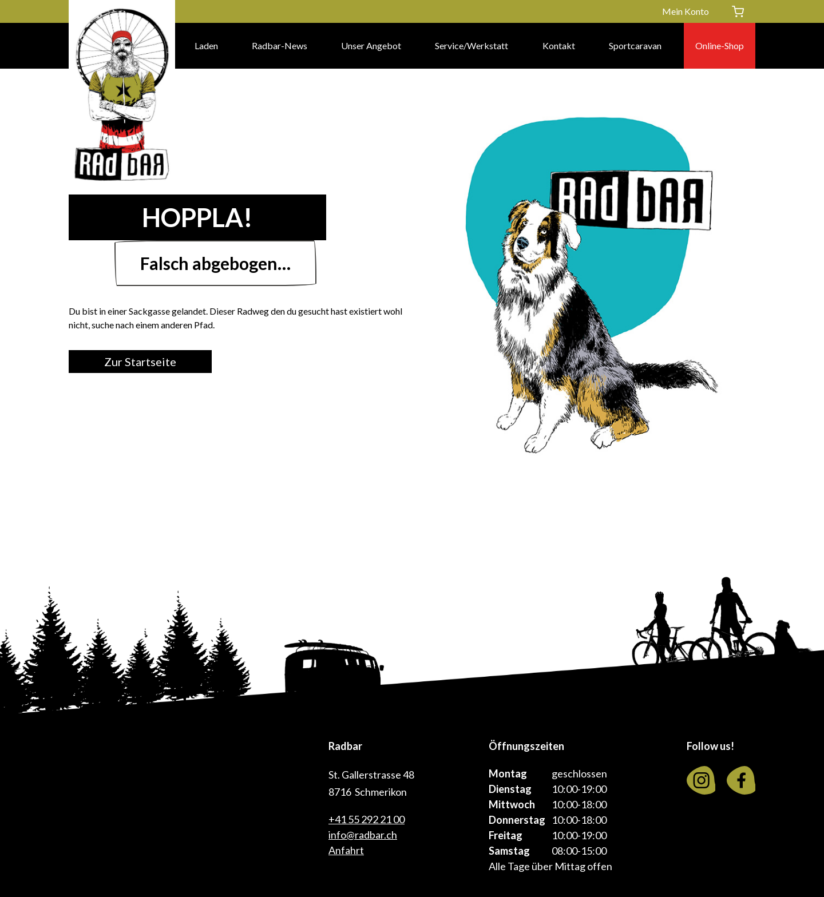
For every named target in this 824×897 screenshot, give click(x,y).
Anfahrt (346, 850)
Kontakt (558, 45)
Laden (206, 45)
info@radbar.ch (362, 834)
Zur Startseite (140, 361)
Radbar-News (279, 45)
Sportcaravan (635, 45)
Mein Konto (685, 11)
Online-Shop (719, 45)
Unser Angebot (371, 45)
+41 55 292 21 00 (366, 819)
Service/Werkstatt (471, 45)
